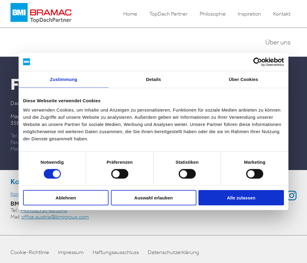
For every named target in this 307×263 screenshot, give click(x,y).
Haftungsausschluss (116, 252)
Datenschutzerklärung (173, 252)
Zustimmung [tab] (63, 79)
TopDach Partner (168, 13)
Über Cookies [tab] (243, 79)
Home (130, 13)
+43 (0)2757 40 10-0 (43, 210)
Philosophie (213, 13)
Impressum (71, 252)
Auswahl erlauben (153, 197)
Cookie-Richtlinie (29, 252)
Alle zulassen (241, 197)
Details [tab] (153, 79)
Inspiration (249, 13)
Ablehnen (65, 197)
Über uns (278, 42)
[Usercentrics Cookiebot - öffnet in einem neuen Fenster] (257, 61)
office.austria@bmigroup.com (55, 217)
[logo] (40, 14)
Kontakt (282, 13)
